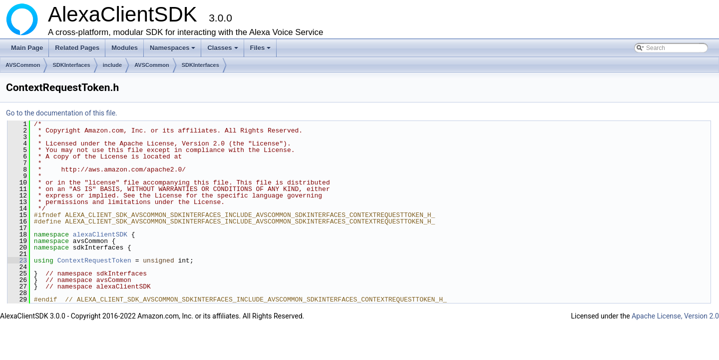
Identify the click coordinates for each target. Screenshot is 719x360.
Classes (223, 50)
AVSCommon (22, 65)
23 (17, 260)
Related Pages (77, 48)
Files (261, 50)
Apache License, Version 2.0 (675, 316)
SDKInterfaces (71, 65)
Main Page (27, 48)
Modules (124, 48)
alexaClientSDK (100, 234)
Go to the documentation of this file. (61, 113)
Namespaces (173, 50)
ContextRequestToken (94, 260)
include (112, 65)
